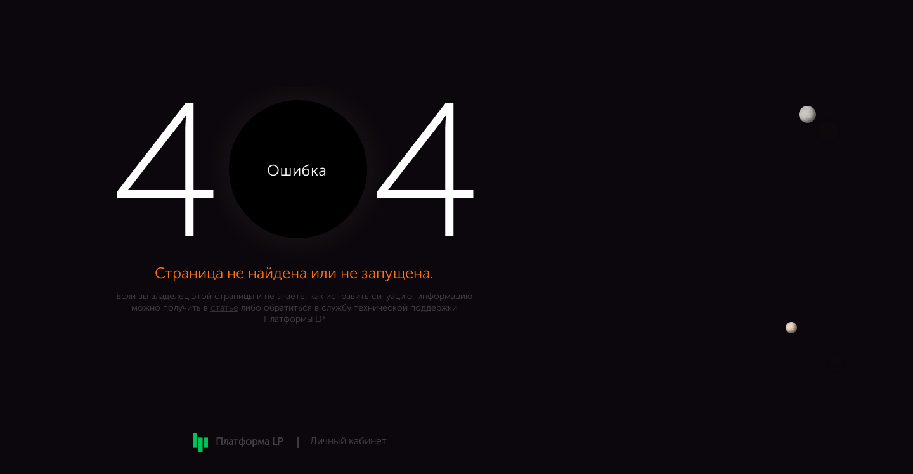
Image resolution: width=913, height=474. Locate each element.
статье (224, 308)
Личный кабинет (348, 442)
